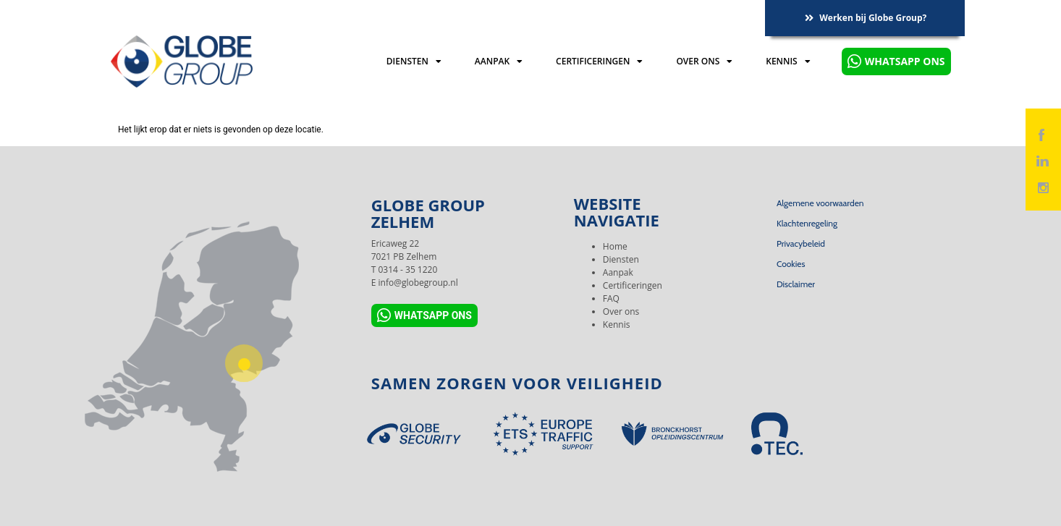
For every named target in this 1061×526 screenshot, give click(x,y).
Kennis (788, 61)
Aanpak (499, 61)
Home (615, 246)
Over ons (704, 61)
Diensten (413, 61)
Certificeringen (599, 61)
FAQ (611, 298)
